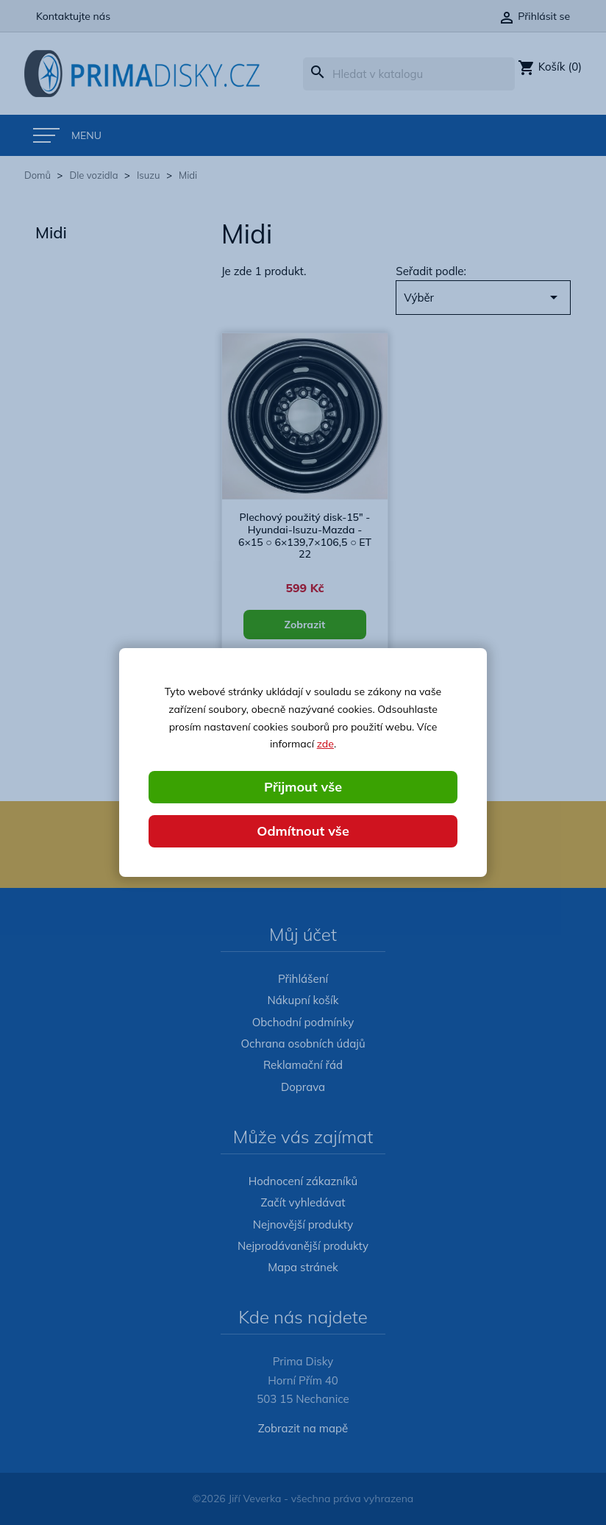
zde (325, 743)
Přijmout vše (303, 786)
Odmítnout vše (303, 830)
